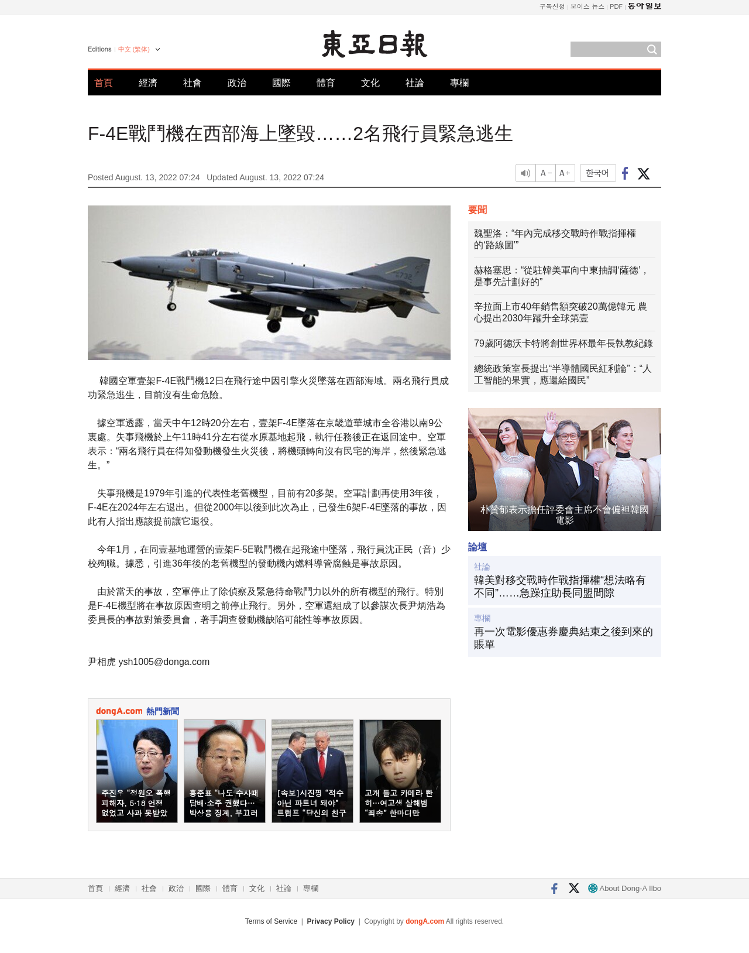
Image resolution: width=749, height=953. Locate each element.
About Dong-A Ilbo (624, 888)
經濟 (148, 83)
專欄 (459, 83)
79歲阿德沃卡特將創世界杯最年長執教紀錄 (563, 343)
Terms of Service (271, 921)
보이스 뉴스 (588, 6)
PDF (616, 6)
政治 (237, 83)
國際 (281, 83)
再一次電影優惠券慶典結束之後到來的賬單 (563, 638)
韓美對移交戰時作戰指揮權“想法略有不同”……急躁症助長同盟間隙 (560, 586)
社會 (192, 83)
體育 (326, 83)
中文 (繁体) (134, 49)
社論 (415, 83)
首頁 (103, 83)
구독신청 (552, 6)
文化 (370, 83)
